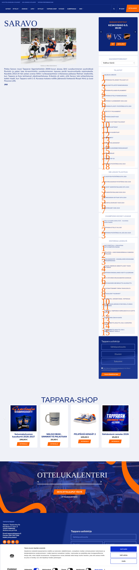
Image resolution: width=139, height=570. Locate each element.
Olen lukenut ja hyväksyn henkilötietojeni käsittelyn (115, 369)
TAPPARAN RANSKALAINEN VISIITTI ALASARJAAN (118, 272)
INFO (81, 9)
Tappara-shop (52, 9)
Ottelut (16, 9)
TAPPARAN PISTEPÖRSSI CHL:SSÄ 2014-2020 (117, 233)
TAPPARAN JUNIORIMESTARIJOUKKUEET (116, 148)
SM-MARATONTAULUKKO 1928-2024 (114, 192)
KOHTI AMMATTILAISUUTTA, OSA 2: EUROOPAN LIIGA (118, 323)
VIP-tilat (41, 9)
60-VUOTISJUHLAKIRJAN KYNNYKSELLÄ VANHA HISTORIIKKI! (118, 304)
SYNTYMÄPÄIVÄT (109, 153)
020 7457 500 (14, 535)
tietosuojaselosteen (117, 368)
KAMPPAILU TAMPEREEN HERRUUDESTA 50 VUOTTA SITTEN (119, 311)
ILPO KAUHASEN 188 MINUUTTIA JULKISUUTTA (118, 283)
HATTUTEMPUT (108, 137)
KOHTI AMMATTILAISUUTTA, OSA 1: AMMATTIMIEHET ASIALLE (114, 330)
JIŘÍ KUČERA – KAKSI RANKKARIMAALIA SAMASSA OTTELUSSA (119, 253)
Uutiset (8, 9)
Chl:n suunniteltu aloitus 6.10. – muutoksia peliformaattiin (116, 221)
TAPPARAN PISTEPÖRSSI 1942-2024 (114, 164)
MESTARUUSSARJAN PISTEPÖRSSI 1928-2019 (117, 182)
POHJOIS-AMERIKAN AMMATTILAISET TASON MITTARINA (117, 266)
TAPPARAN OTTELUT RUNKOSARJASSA (115, 95)
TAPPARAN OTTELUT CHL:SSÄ (113, 227)
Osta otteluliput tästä (69, 492)
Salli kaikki (123, 546)
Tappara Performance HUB (45, 2)
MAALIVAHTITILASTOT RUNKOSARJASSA (116, 85)
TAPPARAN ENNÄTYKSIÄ (111, 116)
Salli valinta (123, 552)
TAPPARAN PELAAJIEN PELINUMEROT (115, 90)
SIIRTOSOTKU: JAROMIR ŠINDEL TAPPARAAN (117, 299)
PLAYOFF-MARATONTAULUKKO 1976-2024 (116, 187)
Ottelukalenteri (69, 497)
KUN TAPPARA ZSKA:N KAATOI (113, 317)
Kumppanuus (72, 9)
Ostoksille (23, 444)
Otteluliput (132, 9)
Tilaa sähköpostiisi (111, 374)
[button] (4, 423)
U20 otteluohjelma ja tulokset (11, 2)
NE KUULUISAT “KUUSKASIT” (112, 293)
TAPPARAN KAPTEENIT (111, 127)
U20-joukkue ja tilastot (29, 2)
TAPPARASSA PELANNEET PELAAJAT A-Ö (116, 80)
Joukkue (25, 9)
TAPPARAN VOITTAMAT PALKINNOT (114, 122)
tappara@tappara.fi (14, 533)
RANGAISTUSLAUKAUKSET (112, 143)
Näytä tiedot (99, 566)
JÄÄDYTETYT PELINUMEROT (112, 111)
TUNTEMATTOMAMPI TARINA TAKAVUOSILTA (117, 288)
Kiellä (123, 558)
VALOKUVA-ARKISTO (110, 75)
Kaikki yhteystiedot (10, 537)
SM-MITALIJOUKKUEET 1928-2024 (114, 202)
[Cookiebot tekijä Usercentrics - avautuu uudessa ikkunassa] (12, 566)
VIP (113, 44)
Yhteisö (61, 9)
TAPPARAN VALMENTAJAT (111, 132)
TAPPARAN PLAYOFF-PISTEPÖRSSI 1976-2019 (117, 106)
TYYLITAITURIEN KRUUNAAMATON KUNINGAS (117, 278)
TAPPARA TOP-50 (109, 158)
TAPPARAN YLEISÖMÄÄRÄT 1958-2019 (115, 101)
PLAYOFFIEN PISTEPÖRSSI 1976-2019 (115, 176)
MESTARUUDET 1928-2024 (112, 208)
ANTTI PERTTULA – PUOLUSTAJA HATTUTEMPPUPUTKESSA (113, 246)
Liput (33, 9)
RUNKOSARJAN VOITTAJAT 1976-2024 (115, 197)
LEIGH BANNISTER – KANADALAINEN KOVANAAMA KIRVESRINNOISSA (119, 259)
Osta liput (121, 44)
